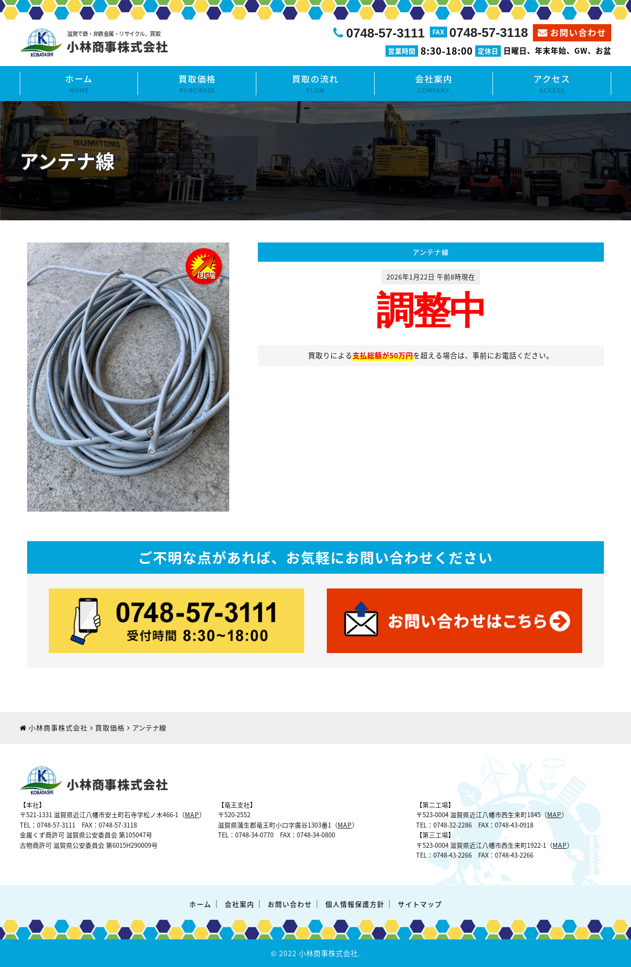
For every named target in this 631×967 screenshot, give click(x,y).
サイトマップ (420, 904)
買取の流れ (315, 84)
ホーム (79, 84)
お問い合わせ (578, 32)
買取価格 (197, 84)
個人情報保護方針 (355, 904)
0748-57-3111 (385, 33)
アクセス (552, 84)
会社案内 (433, 84)
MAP (192, 814)
